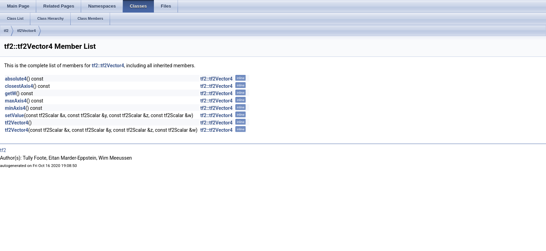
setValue (14, 115)
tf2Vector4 (26, 31)
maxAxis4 (15, 101)
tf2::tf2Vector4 (108, 65)
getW (10, 93)
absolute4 (15, 79)
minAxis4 (15, 108)
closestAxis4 (19, 86)
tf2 (6, 31)
